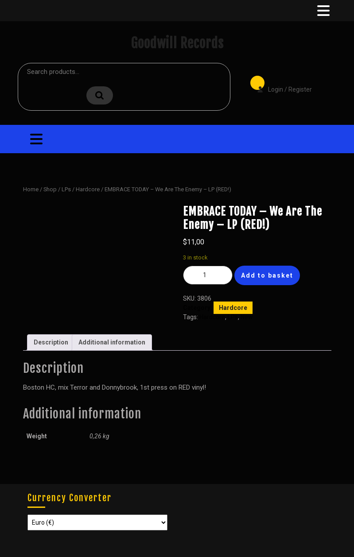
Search (99, 95)
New (247, 317)
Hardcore (88, 189)
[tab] (322, 10)
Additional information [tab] (111, 342)
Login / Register (280, 83)
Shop (50, 189)
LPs (66, 189)
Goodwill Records (177, 43)
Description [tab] (51, 342)
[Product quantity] (208, 275)
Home (31, 189)
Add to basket (267, 275)
